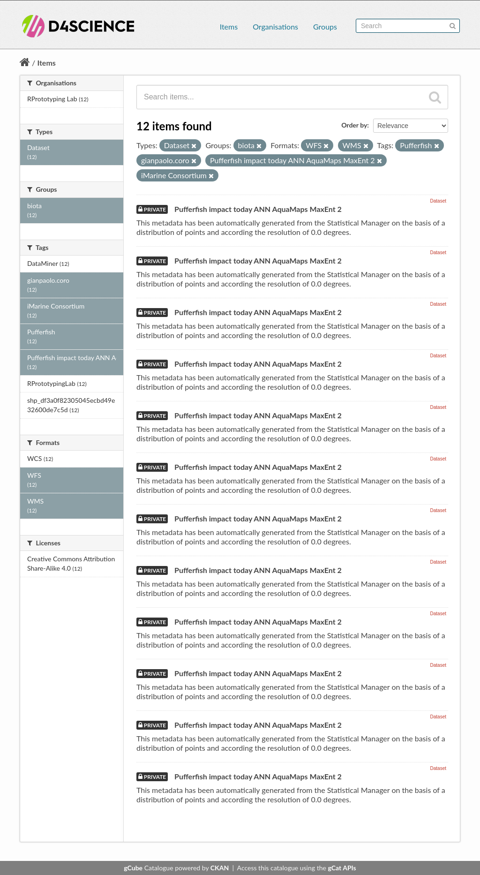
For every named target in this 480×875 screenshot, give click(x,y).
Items (229, 26)
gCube (133, 868)
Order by (354, 125)
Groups (325, 26)
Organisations (275, 26)
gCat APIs (342, 868)
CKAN (219, 868)
